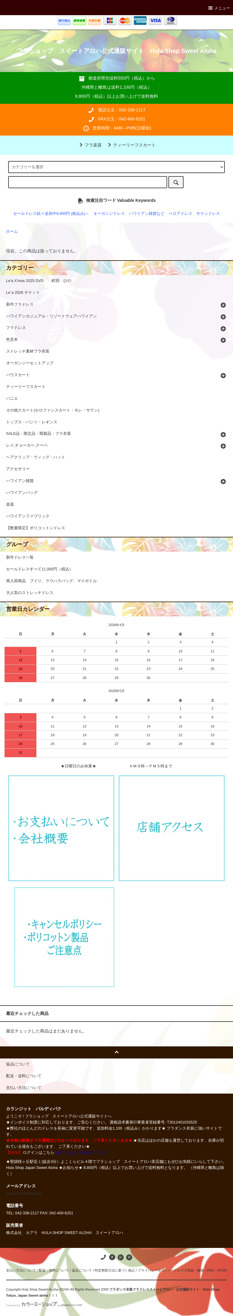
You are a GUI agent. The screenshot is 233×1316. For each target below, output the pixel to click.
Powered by (44, 1305)
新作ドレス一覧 (20, 557)
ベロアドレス (180, 214)
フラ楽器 (89, 145)
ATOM (222, 1270)
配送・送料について (54, 1270)
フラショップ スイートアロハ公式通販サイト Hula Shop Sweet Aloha (116, 51)
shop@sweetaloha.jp (24, 1193)
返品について (82, 1270)
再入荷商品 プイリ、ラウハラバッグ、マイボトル (51, 581)
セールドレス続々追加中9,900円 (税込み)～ (51, 214)
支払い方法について (21, 1270)
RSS (210, 1270)
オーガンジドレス (109, 214)
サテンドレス (208, 214)
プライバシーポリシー (154, 1270)
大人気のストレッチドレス (29, 593)
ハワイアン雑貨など (146, 214)
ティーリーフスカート (131, 145)
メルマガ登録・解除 (189, 1270)
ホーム (12, 231)
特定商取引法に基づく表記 (115, 1270)
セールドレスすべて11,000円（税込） (39, 569)
